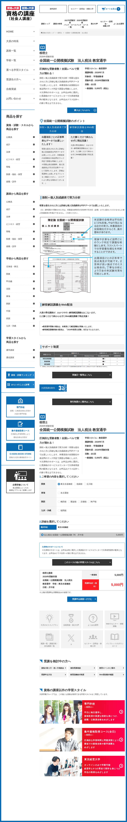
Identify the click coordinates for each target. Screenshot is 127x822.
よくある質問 (118, 24)
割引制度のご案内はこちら (82, 402)
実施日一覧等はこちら (82, 375)
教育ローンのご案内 (107, 668)
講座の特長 (57, 24)
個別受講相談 (75, 668)
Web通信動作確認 (106, 675)
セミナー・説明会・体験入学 (82, 9)
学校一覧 (11, 60)
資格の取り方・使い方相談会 (52, 668)
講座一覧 (11, 50)
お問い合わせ (13, 98)
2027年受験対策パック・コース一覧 (70, 23)
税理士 (60, 33)
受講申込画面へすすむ (82, 599)
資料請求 (53, 9)
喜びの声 (94, 24)
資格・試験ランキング (21, 375)
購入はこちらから (82, 110)
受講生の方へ (13, 79)
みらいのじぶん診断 (20, 385)
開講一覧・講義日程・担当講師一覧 (49, 645)
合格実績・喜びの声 (71, 625)
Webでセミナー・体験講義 (115, 625)
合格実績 (11, 89)
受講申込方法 (46, 675)
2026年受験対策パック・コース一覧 (82, 23)
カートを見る (111, 9)
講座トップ (45, 24)
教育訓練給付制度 (77, 675)
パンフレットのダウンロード (114, 645)
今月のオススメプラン (49, 625)
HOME (10, 31)
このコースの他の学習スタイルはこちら (82, 562)
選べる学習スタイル (17, 69)
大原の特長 (12, 41)
